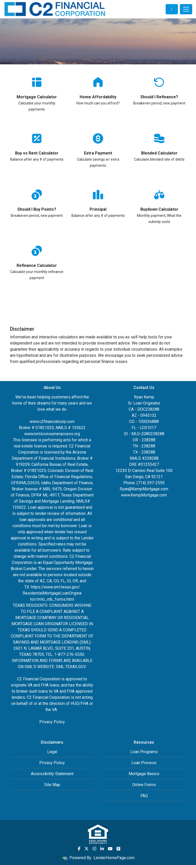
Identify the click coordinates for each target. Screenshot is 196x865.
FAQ (144, 795)
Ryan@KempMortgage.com (144, 489)
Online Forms (144, 784)
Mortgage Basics (144, 773)
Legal (52, 751)
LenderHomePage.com (113, 857)
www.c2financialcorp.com (52, 421)
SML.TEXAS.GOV (70, 666)
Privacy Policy (52, 721)
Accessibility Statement (52, 773)
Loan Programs (144, 751)
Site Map (52, 784)
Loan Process (143, 762)
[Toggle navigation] (186, 9)
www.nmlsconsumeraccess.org (52, 433)
